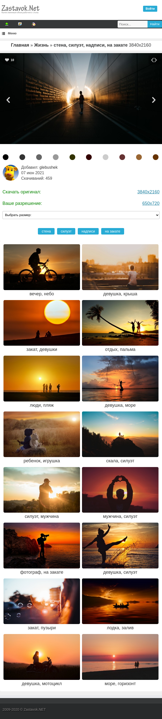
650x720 (151, 203)
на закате (112, 231)
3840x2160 (148, 191)
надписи (88, 231)
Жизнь (41, 45)
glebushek (48, 167)
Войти (150, 8)
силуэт (66, 231)
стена (46, 231)
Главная (20, 45)
